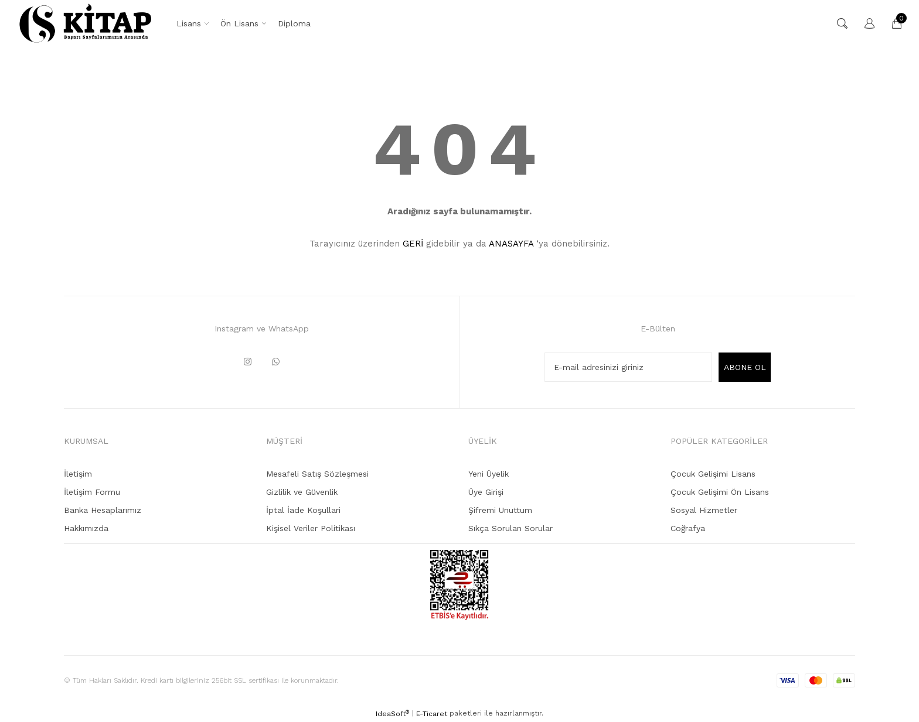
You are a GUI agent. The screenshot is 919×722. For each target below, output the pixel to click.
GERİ (413, 243)
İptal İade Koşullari (303, 510)
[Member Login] (863, 23)
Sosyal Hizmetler (703, 510)
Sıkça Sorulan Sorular (510, 528)
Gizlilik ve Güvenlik (302, 492)
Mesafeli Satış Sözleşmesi (317, 473)
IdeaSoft (392, 713)
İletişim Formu (92, 492)
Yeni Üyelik (488, 473)
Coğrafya (687, 528)
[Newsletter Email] (628, 367)
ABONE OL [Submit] (745, 367)
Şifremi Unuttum (500, 510)
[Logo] (85, 23)
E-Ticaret (431, 714)
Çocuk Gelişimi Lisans (712, 473)
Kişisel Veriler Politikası (310, 528)
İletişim (78, 473)
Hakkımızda (86, 528)
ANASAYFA (511, 243)
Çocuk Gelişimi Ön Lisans (719, 492)
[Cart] (890, 23)
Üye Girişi (485, 492)
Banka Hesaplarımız (102, 510)
